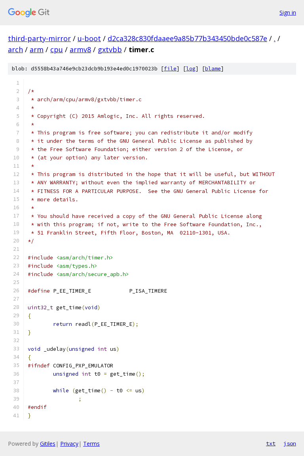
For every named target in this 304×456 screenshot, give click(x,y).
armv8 (80, 49)
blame (213, 68)
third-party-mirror (39, 38)
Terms (91, 443)
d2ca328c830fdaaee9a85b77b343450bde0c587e (187, 38)
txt (271, 443)
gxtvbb (110, 49)
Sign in (287, 12)
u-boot (89, 38)
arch (15, 49)
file (170, 68)
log (191, 68)
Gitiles (47, 443)
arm (37, 49)
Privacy (69, 443)
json (289, 443)
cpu (56, 49)
